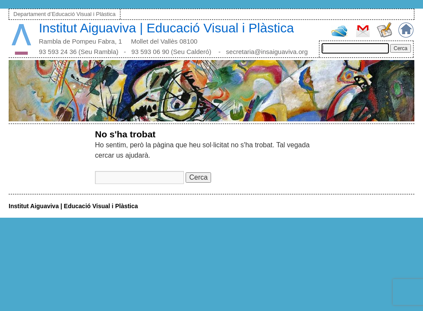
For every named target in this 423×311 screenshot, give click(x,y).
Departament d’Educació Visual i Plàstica (64, 14)
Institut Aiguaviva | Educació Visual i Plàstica (166, 28)
